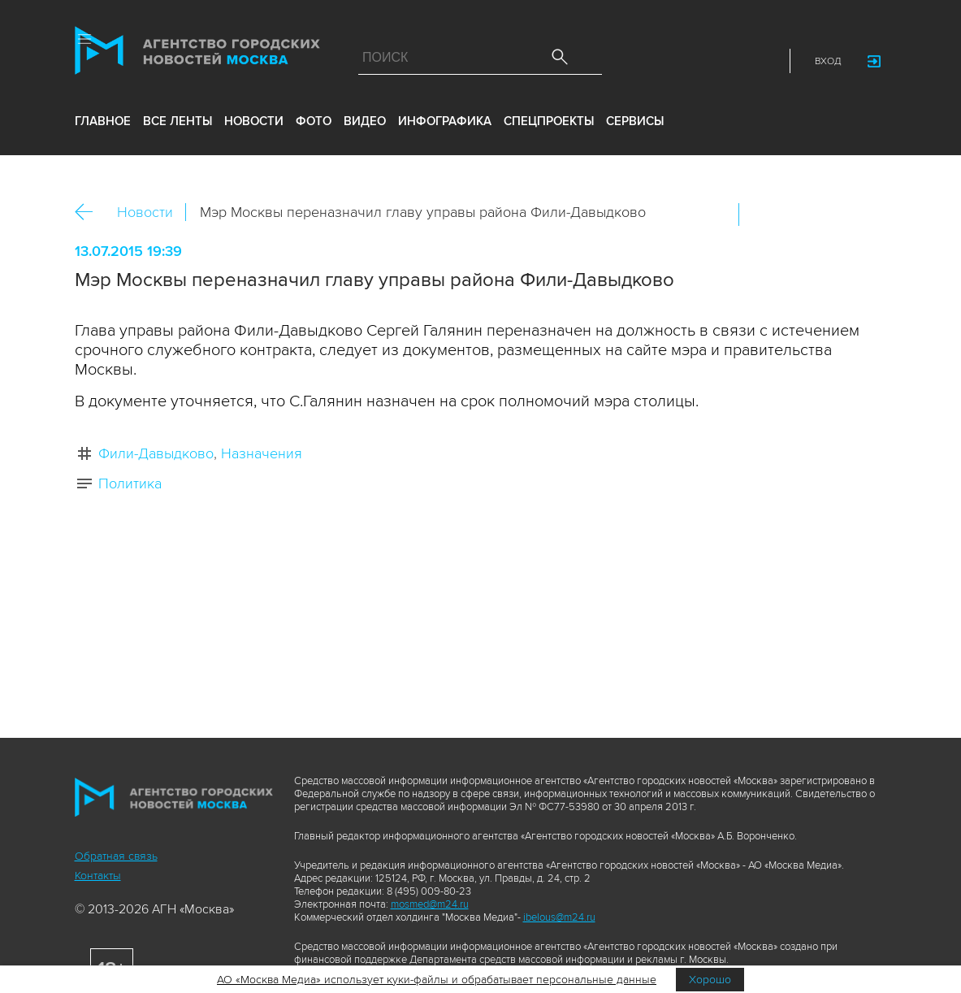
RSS (763, 62)
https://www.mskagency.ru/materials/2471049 (866, 214)
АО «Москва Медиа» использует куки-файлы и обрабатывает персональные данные (436, 979)
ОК (797, 214)
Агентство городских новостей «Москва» (200, 54)
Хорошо (710, 979)
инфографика (444, 124)
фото (313, 124)
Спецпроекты (549, 124)
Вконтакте (762, 214)
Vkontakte (691, 62)
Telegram (727, 62)
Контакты (98, 875)
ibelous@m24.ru (559, 917)
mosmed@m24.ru (430, 904)
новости (254, 124)
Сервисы (635, 124)
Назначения (261, 453)
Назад (90, 212)
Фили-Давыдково (156, 453)
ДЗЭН (655, 62)
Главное (103, 124)
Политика (130, 483)
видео (365, 124)
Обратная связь (116, 856)
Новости (145, 212)
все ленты (177, 124)
